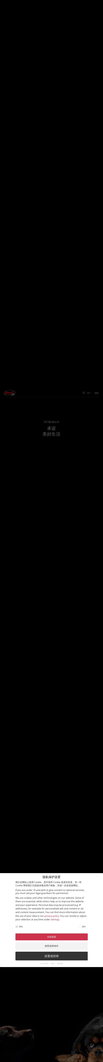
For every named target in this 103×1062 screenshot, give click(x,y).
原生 (19, 537)
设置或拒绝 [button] (51, 567)
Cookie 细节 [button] (44, 574)
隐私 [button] (52, 574)
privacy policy (51, 526)
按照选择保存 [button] (51, 556)
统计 (82, 537)
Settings (55, 530)
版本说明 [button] (60, 574)
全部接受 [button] (51, 547)
